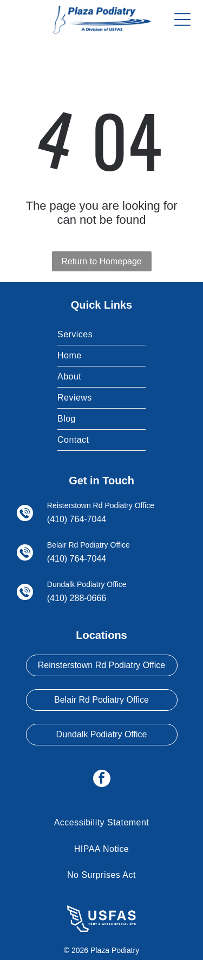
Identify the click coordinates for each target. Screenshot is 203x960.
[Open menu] (182, 19)
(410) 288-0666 (76, 598)
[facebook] (101, 780)
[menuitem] (101, 334)
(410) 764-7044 (76, 519)
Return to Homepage (101, 261)
